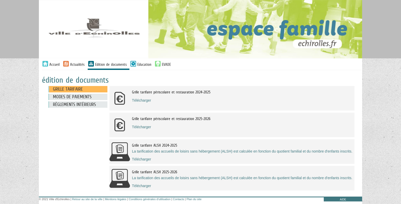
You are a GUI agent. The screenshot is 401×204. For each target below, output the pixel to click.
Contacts (178, 199)
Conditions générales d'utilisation (149, 199)
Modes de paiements (72, 96)
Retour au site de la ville (87, 199)
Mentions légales (115, 199)
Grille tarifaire (68, 89)
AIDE (343, 199)
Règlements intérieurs (74, 104)
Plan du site (193, 199)
